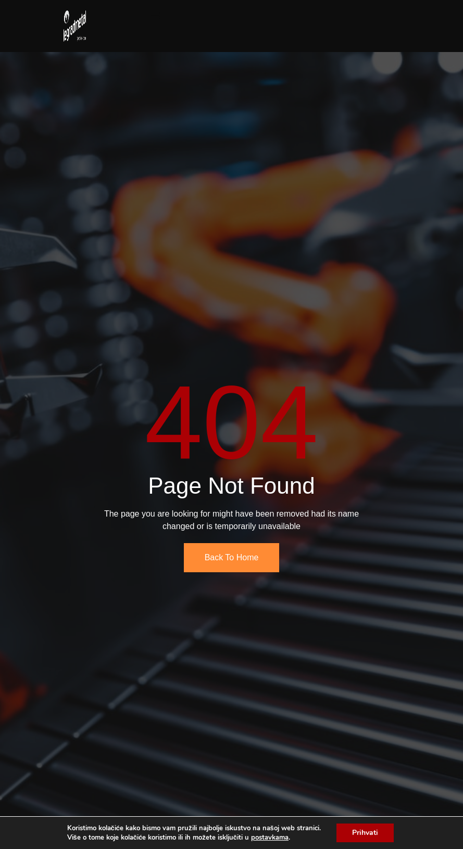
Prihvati (365, 833)
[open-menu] (155, 16)
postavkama (270, 837)
